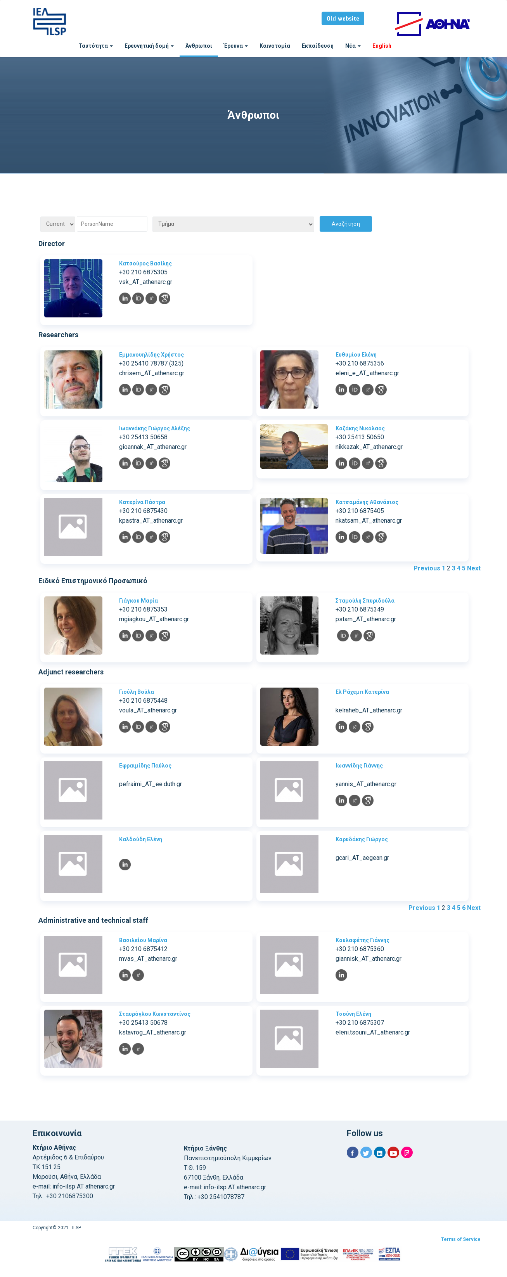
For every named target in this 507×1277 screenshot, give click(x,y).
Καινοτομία (275, 46)
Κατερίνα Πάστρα (142, 502)
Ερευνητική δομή (149, 46)
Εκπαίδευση (318, 46)
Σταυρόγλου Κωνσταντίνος (154, 1014)
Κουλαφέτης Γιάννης (362, 940)
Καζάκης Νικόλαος (360, 428)
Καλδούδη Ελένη (140, 839)
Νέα (353, 46)
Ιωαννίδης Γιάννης (359, 765)
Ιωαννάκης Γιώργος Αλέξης (154, 428)
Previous (427, 568)
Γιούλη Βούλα (136, 692)
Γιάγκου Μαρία (138, 601)
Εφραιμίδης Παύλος (145, 765)
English (381, 46)
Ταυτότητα (95, 46)
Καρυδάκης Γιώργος (362, 839)
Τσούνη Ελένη (353, 1014)
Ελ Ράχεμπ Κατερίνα (362, 692)
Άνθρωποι (198, 46)
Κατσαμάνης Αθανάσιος (367, 502)
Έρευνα (236, 46)
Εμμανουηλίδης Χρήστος (151, 355)
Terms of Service (461, 1239)
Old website (343, 19)
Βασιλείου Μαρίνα (143, 940)
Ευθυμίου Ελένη (356, 355)
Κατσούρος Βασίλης (145, 263)
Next (474, 568)
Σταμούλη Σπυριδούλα (365, 601)
